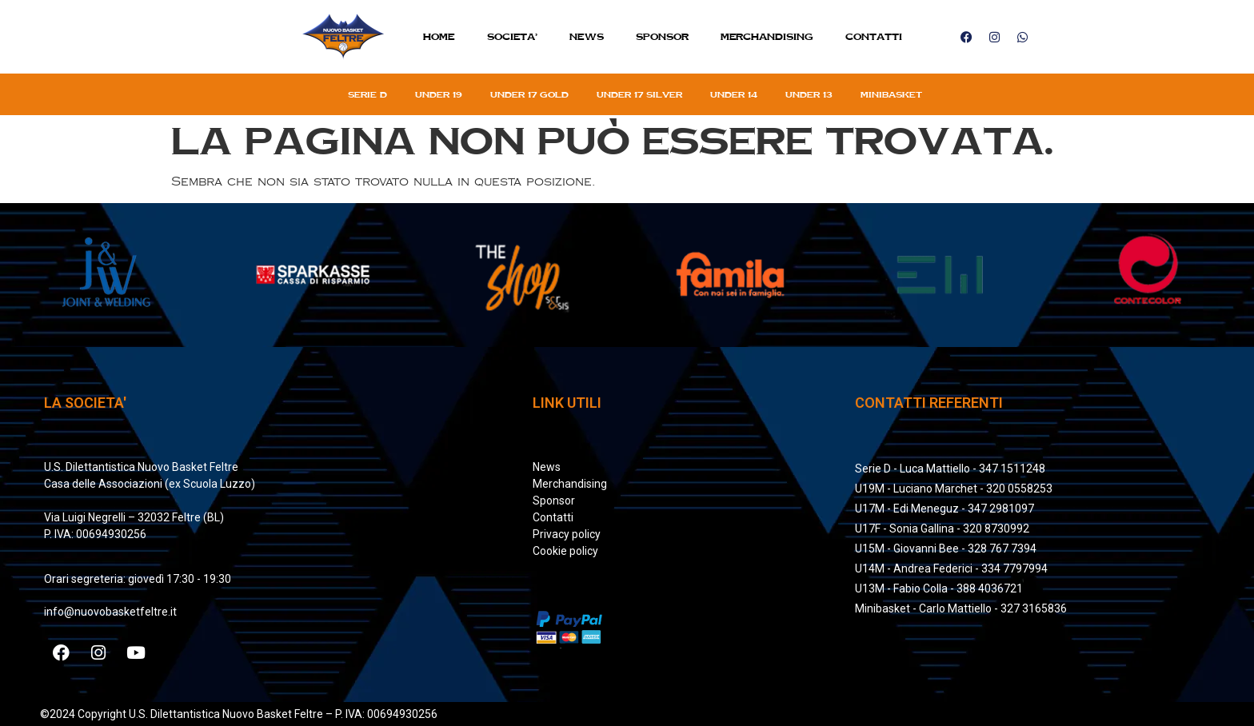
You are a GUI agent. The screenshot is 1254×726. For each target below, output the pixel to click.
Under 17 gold (529, 94)
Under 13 (809, 94)
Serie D (367, 94)
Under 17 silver (639, 94)
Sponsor (662, 36)
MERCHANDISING (767, 36)
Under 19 (438, 94)
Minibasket (891, 94)
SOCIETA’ (512, 36)
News (586, 36)
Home (439, 36)
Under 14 (733, 94)
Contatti (873, 36)
